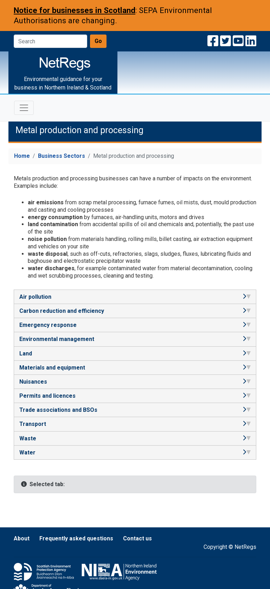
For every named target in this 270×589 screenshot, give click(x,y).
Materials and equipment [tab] (135, 367)
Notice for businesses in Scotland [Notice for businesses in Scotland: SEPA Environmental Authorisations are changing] (74, 10)
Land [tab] (135, 353)
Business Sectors (61, 156)
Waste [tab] (135, 438)
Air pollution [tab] (135, 296)
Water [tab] (135, 452)
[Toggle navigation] (24, 108)
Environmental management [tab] (135, 339)
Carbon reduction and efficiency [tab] (135, 311)
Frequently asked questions (76, 538)
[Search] (50, 41)
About (22, 538)
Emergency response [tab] (135, 325)
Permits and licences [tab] (135, 395)
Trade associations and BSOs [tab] (135, 410)
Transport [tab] (135, 424)
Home (22, 156)
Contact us (137, 538)
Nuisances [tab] (135, 381)
